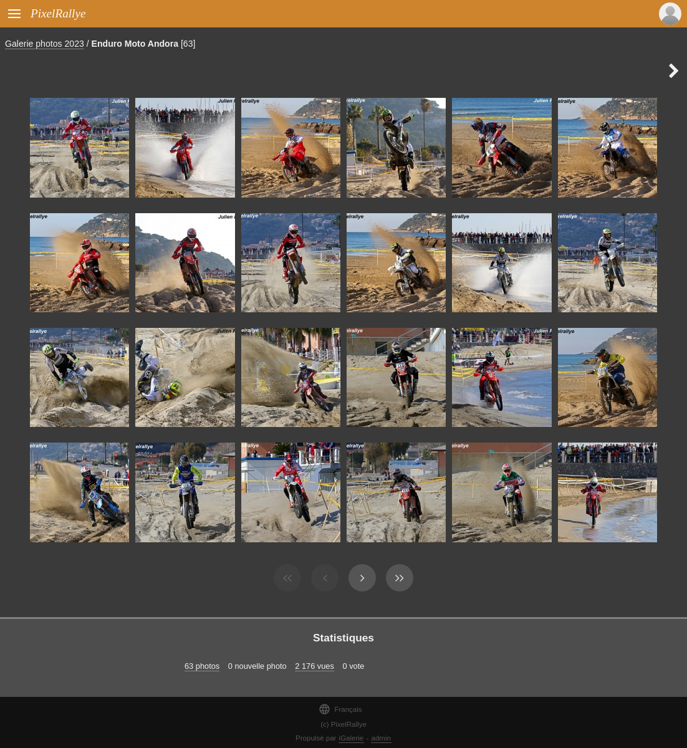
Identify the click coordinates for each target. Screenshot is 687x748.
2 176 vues (314, 666)
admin (381, 738)
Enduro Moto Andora (135, 44)
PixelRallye (58, 13)
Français (340, 709)
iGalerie (351, 738)
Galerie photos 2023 (44, 44)
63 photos (202, 666)
